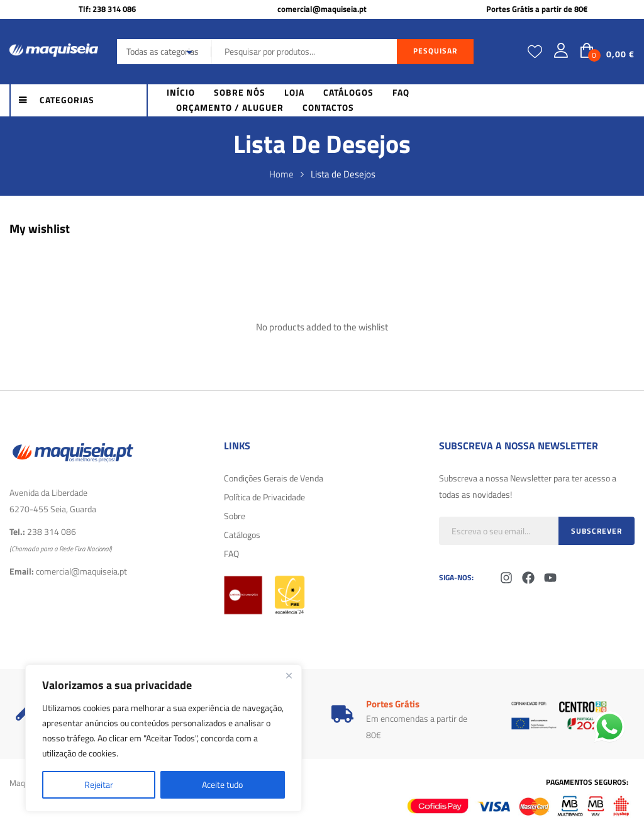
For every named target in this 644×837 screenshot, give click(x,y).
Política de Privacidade (264, 496)
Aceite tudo (222, 784)
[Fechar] (288, 675)
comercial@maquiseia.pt (322, 9)
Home (281, 174)
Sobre (234, 515)
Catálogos (242, 534)
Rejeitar (98, 784)
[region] (163, 738)
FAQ (231, 553)
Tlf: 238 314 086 (107, 9)
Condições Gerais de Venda (273, 478)
